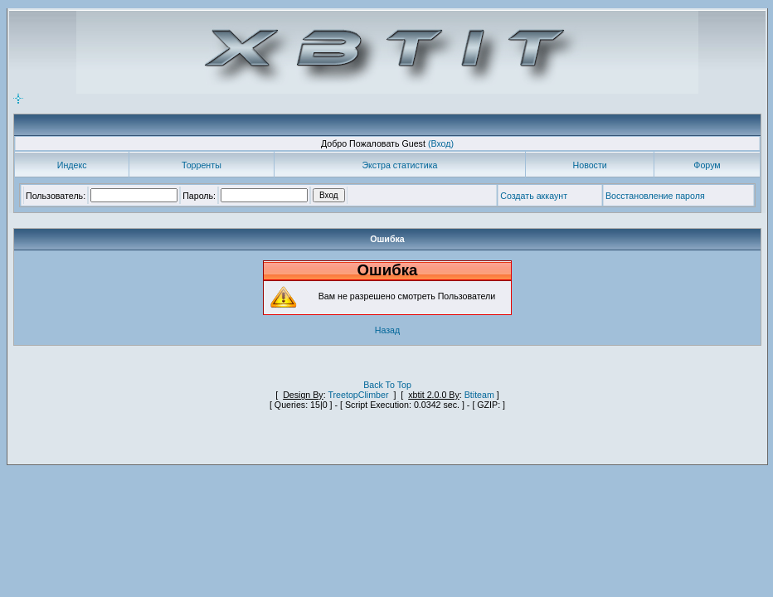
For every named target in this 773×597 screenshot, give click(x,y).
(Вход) (441, 143)
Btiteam (479, 395)
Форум (706, 165)
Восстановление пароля (655, 196)
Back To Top (387, 385)
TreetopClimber (358, 395)
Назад (388, 330)
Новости (590, 165)
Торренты (201, 165)
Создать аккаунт (533, 196)
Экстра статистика (399, 165)
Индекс (72, 165)
